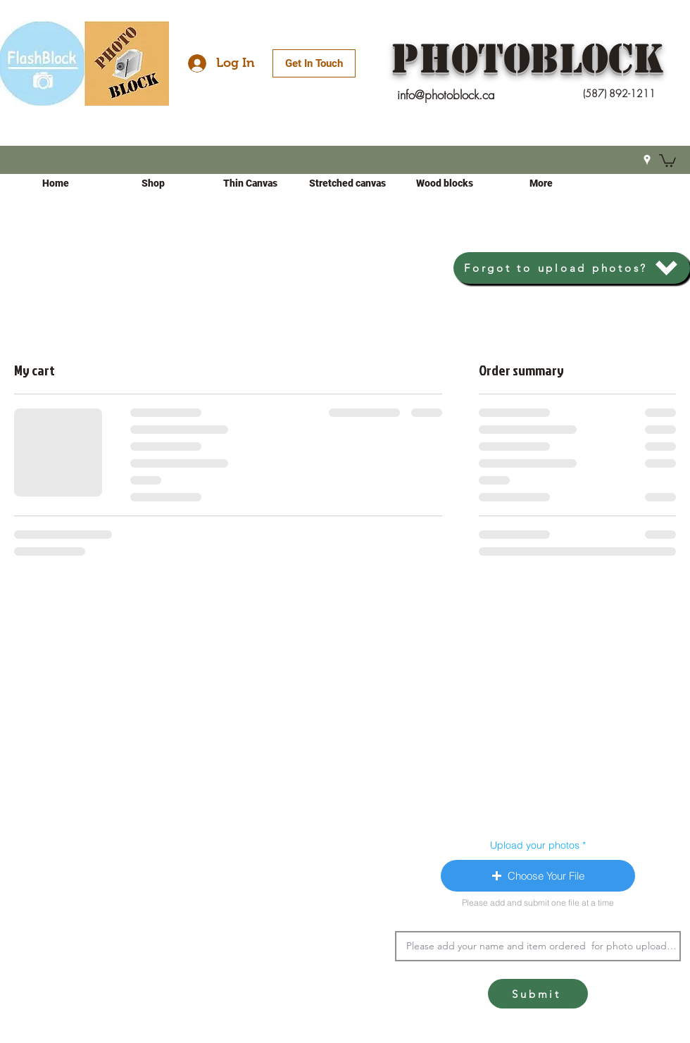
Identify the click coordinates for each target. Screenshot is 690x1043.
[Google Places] (647, 160)
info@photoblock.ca (446, 95)
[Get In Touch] (314, 63)
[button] (667, 160)
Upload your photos (534, 845)
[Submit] (538, 993)
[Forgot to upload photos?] (571, 268)
